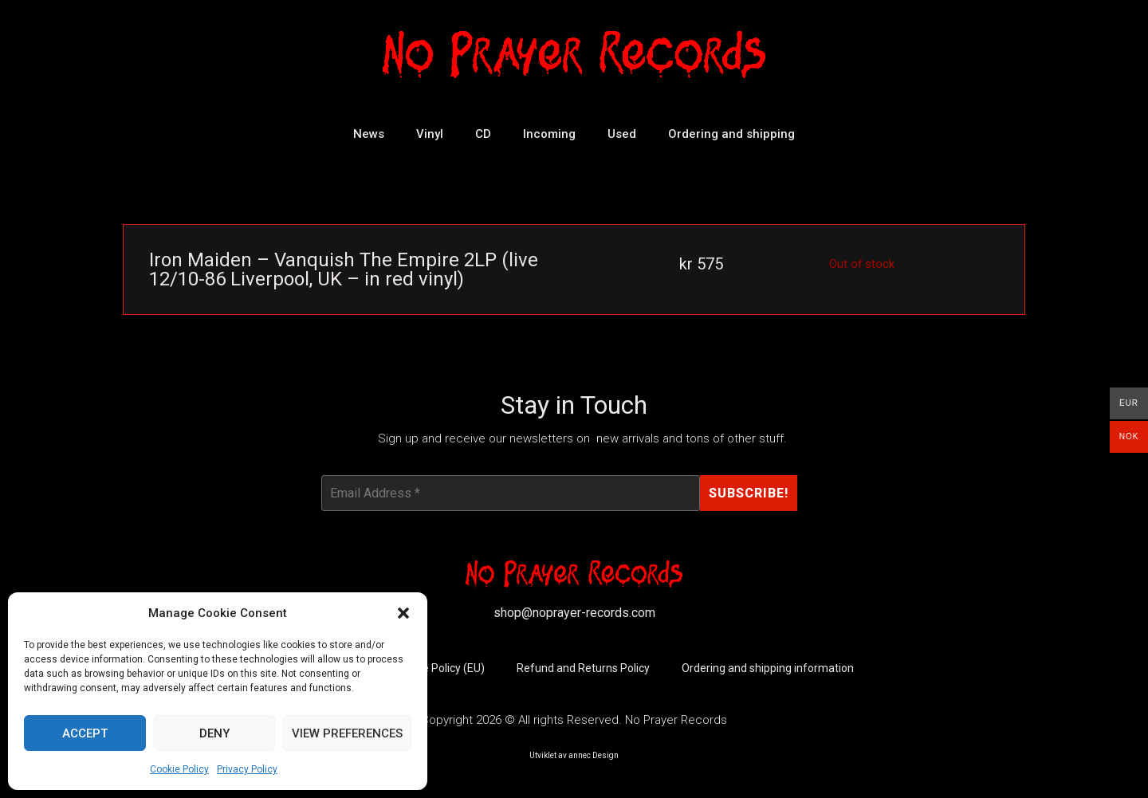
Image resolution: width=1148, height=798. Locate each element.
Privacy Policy (247, 769)
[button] (403, 613)
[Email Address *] (510, 493)
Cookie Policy (179, 769)
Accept (85, 733)
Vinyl (429, 134)
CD (483, 134)
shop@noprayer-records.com (574, 613)
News (368, 134)
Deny (214, 733)
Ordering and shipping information (768, 668)
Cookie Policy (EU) (440, 668)
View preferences (347, 733)
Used (621, 134)
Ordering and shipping (731, 134)
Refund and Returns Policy (583, 668)
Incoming (549, 134)
